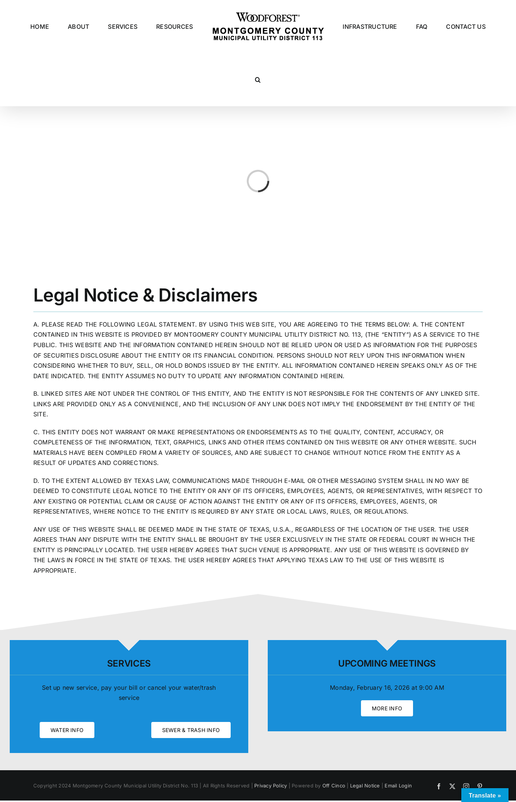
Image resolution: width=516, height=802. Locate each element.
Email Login (398, 786)
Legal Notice (365, 786)
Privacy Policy (270, 786)
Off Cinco (333, 786)
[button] (258, 79)
